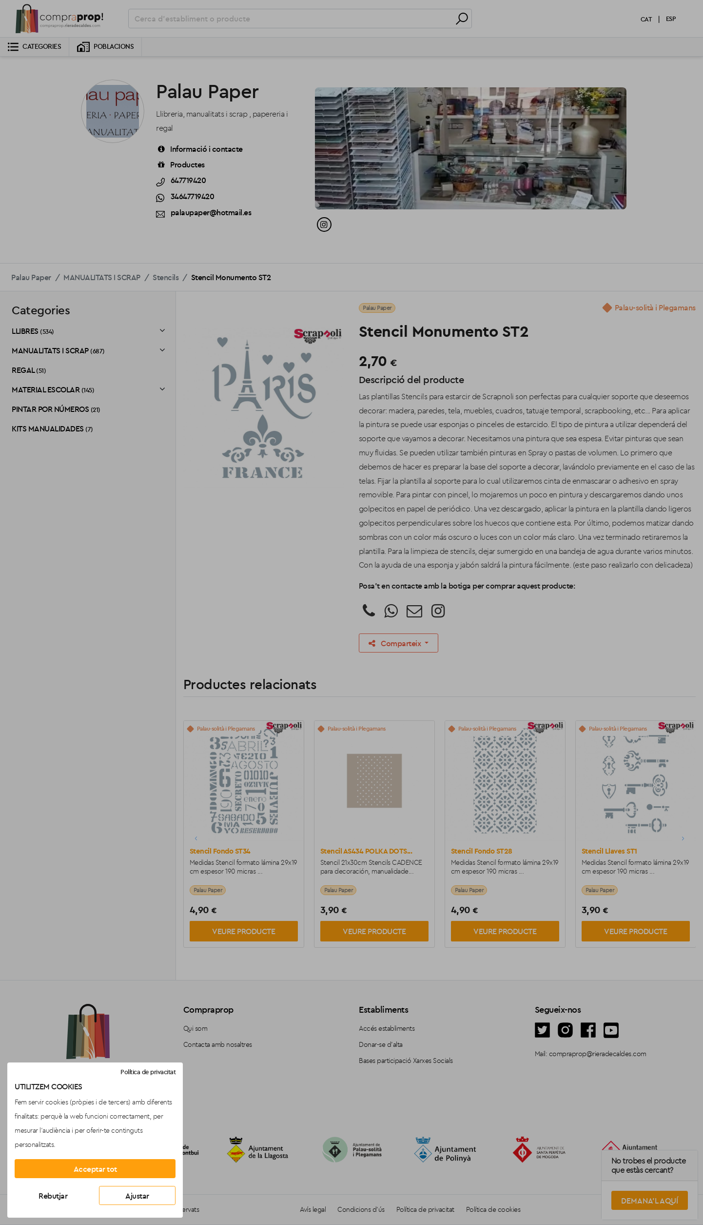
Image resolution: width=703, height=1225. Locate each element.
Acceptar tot (95, 1169)
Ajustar (137, 1196)
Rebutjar (53, 1196)
